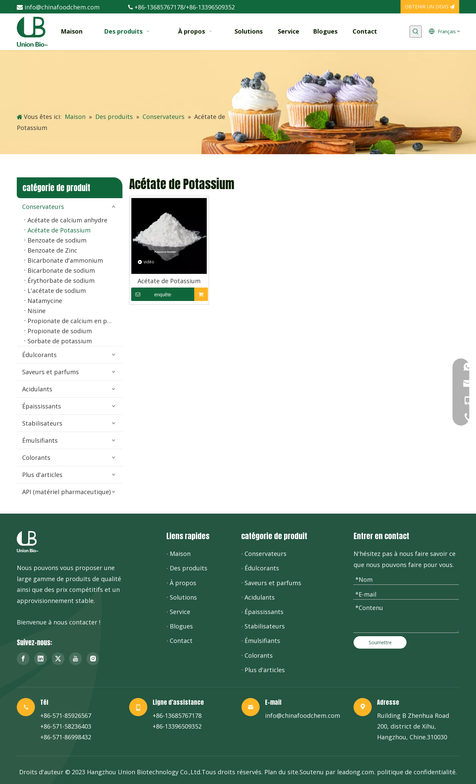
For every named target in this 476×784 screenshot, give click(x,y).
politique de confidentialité (416, 772)
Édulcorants (39, 355)
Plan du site (281, 772)
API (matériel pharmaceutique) (66, 492)
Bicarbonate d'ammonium (65, 260)
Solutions (183, 597)
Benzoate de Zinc (52, 250)
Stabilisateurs (42, 423)
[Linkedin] (40, 658)
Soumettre (380, 642)
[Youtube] (75, 658)
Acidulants (37, 389)
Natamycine (45, 301)
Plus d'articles (42, 475)
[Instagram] (93, 658)
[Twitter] (58, 658)
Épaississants (41, 406)
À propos (183, 583)
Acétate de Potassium (59, 230)
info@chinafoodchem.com (62, 7)
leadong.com (355, 772)
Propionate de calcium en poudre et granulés (75, 321)
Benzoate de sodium (57, 240)
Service (180, 612)
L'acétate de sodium (57, 291)
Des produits (188, 568)
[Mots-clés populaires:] (416, 32)
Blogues (181, 626)
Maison (180, 554)
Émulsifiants (40, 440)
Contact (181, 641)
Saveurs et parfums (50, 372)
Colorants (36, 457)
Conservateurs (43, 207)
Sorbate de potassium (60, 341)
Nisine (37, 311)
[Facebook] (23, 658)
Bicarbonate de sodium (61, 270)
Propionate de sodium (60, 331)
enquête (151, 294)
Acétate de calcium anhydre (67, 220)
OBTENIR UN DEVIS (430, 6)
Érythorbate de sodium (61, 280)
